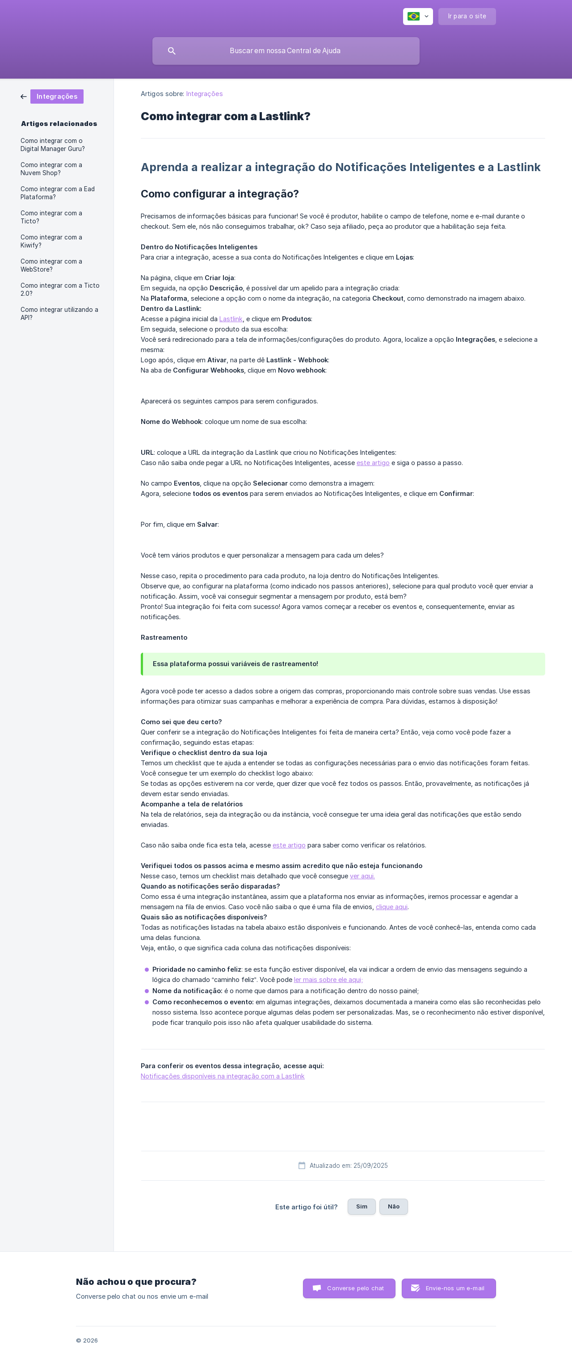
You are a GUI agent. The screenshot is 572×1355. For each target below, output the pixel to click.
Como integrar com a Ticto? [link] (51, 217)
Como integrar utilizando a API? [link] (59, 313)
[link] (52, 96)
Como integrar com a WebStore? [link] (51, 265)
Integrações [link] (204, 93)
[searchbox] (286, 51)
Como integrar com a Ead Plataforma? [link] (58, 193)
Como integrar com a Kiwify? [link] (51, 241)
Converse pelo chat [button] (355, 1288)
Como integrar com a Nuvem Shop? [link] (51, 168)
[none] (418, 16)
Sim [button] (361, 1206)
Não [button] (394, 1206)
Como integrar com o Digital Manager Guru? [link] (53, 144)
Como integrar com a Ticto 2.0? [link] (60, 289)
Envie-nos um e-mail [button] (455, 1288)
